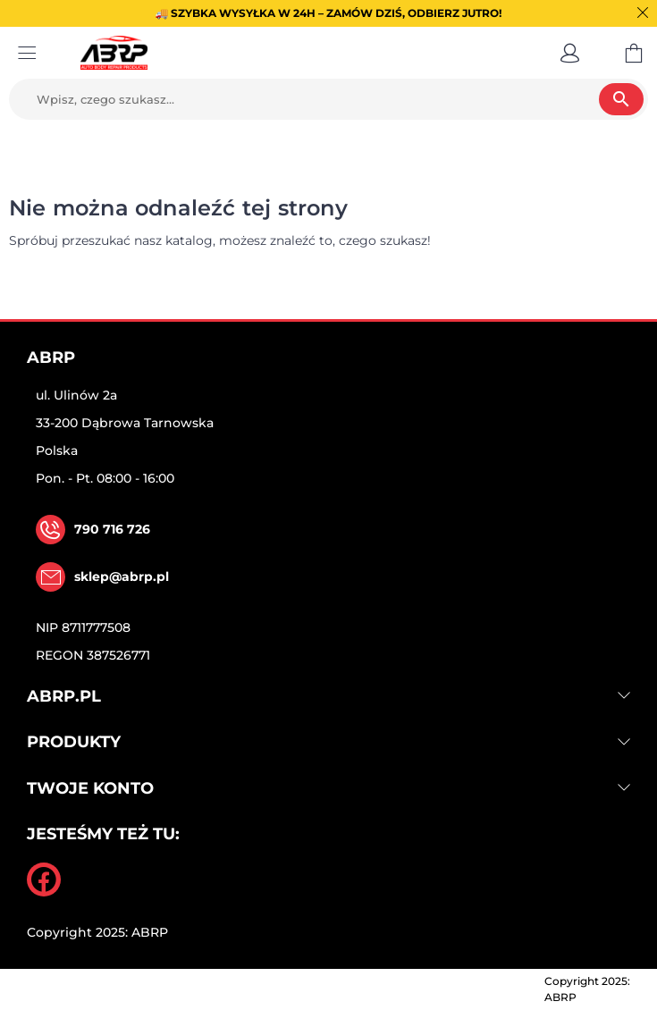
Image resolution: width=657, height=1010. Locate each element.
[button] (570, 52)
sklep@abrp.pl (121, 576)
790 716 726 (112, 529)
